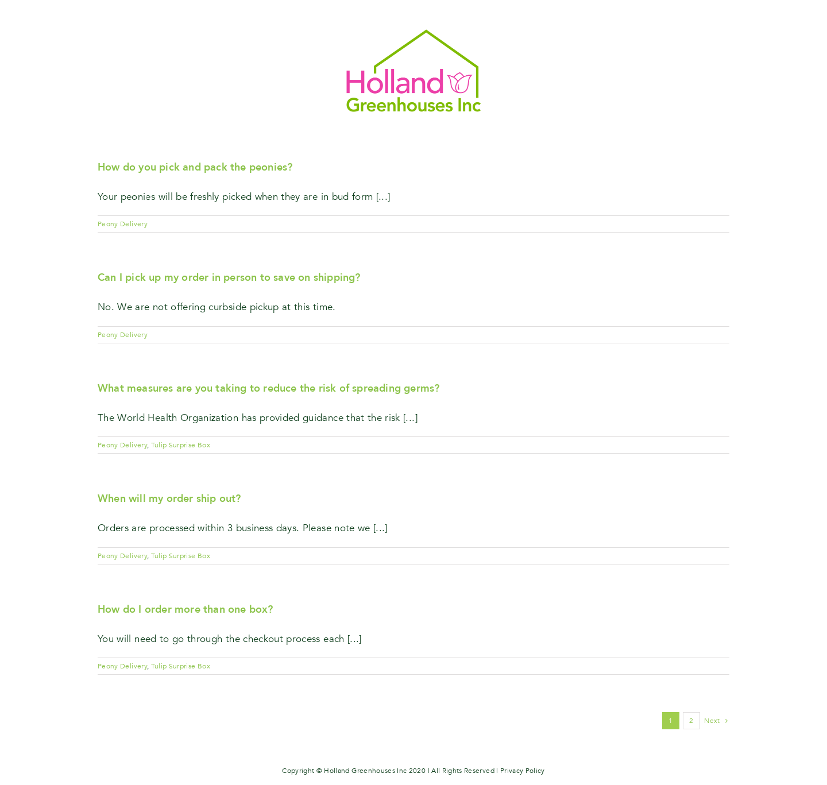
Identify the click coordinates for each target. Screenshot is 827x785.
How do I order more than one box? (185, 609)
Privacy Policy (522, 770)
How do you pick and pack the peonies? (195, 167)
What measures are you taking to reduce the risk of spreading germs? (268, 388)
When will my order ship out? (169, 499)
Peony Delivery (123, 224)
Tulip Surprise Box (180, 445)
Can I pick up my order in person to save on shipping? (229, 277)
